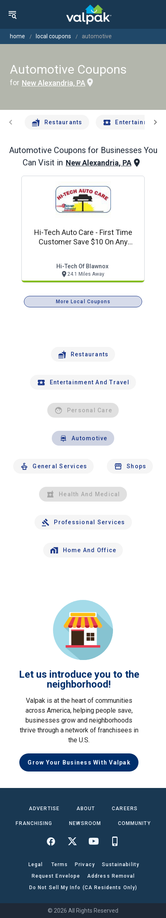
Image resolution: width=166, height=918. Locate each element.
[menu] (12, 14)
